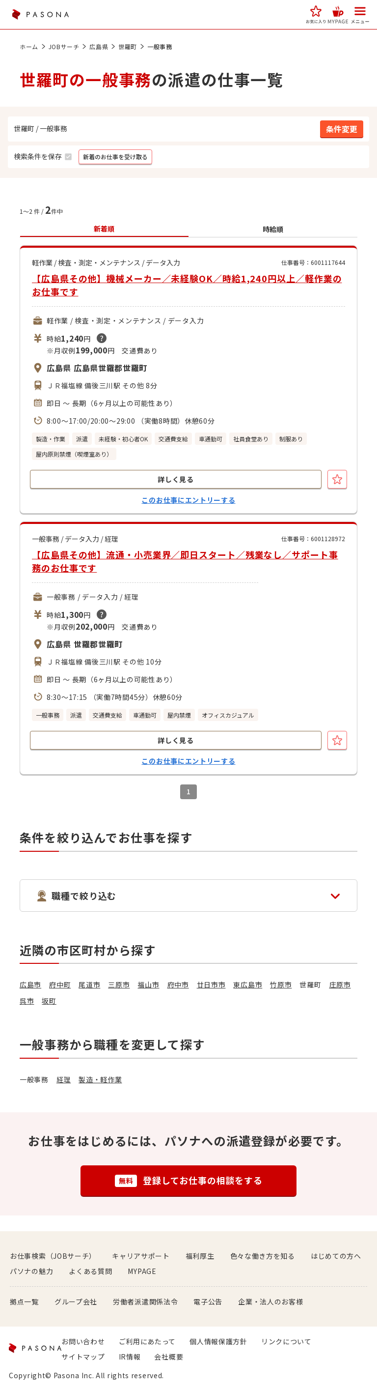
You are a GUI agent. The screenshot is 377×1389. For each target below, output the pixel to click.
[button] (316, 14)
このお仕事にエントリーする (188, 499)
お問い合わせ (83, 1341)
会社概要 (168, 1356)
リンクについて (286, 1341)
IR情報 (130, 1356)
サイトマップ (83, 1356)
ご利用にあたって (147, 1341)
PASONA (40, 14)
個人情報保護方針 (218, 1341)
